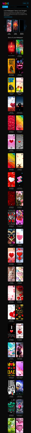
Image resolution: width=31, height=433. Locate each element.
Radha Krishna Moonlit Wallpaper (19, 396)
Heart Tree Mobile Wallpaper (11, 113)
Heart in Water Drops (19, 150)
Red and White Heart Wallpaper (11, 188)
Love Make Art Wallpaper (11, 396)
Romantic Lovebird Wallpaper (19, 94)
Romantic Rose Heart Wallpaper (19, 302)
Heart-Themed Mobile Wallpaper (11, 264)
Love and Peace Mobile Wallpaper (11, 75)
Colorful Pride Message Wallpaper (20, 188)
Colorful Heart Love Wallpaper (19, 283)
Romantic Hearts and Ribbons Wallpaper (19, 377)
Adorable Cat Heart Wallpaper (19, 169)
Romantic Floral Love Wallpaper (19, 207)
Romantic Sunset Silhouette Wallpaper (20, 113)
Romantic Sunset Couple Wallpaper (19, 359)
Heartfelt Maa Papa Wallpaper (11, 415)
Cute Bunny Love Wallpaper (11, 283)
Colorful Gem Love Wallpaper (19, 56)
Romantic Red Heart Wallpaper (11, 132)
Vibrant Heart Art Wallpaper (20, 245)
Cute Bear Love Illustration (11, 359)
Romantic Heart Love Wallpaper (19, 264)
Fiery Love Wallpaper (11, 55)
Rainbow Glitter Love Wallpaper (11, 169)
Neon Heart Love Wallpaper (19, 75)
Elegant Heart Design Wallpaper (11, 321)
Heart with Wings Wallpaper (11, 150)
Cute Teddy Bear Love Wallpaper (19, 340)
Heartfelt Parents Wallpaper (11, 245)
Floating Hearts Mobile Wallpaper (11, 302)
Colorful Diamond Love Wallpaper (19, 132)
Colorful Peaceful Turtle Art (11, 94)
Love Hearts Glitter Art (19, 320)
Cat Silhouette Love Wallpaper (11, 340)
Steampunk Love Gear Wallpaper (11, 226)
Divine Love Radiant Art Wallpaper (20, 226)
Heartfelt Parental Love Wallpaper (11, 377)
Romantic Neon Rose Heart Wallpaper (19, 415)
